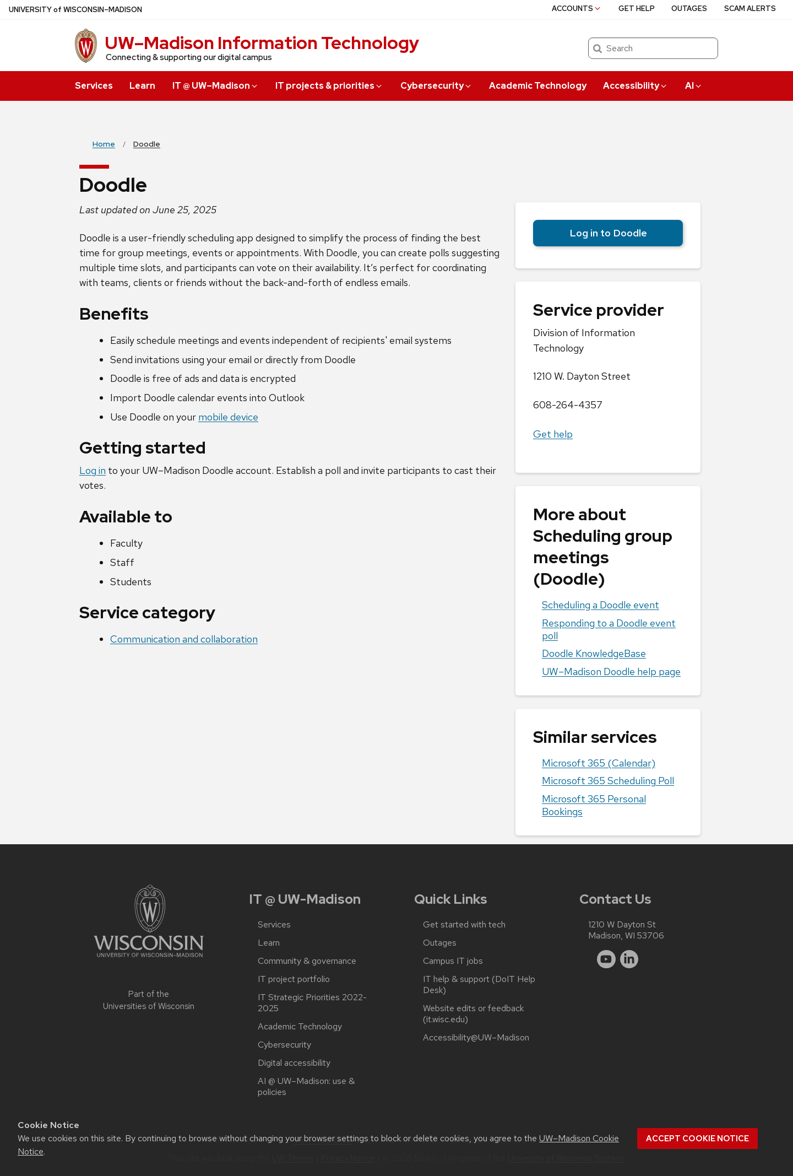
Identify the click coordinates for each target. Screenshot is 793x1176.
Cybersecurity (436, 85)
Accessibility (635, 85)
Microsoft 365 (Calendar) (598, 763)
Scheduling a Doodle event (600, 605)
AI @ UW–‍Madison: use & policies (306, 1087)
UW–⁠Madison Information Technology (262, 43)
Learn (142, 85)
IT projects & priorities (329, 85)
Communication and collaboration (184, 639)
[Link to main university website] (149, 959)
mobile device (228, 417)
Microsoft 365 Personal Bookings (594, 805)
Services (94, 85)
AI (694, 85)
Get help (636, 8)
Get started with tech (464, 924)
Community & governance (307, 961)
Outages (689, 8)
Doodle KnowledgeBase (594, 653)
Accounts (577, 8)
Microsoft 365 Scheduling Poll (608, 780)
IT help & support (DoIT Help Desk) (479, 985)
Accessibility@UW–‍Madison (476, 1037)
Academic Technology (537, 85)
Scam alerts (750, 8)
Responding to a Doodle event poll (609, 629)
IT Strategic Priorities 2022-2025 (312, 1003)
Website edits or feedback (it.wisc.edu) (473, 1014)
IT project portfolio (294, 979)
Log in (92, 470)
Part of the (148, 1000)
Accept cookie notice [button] (697, 1138)
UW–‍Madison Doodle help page (611, 671)
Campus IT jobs (453, 961)
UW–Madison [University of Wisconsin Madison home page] (75, 9)
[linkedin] (629, 959)
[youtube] (606, 959)
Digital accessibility (294, 1063)
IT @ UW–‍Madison (215, 85)
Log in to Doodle (608, 232)
